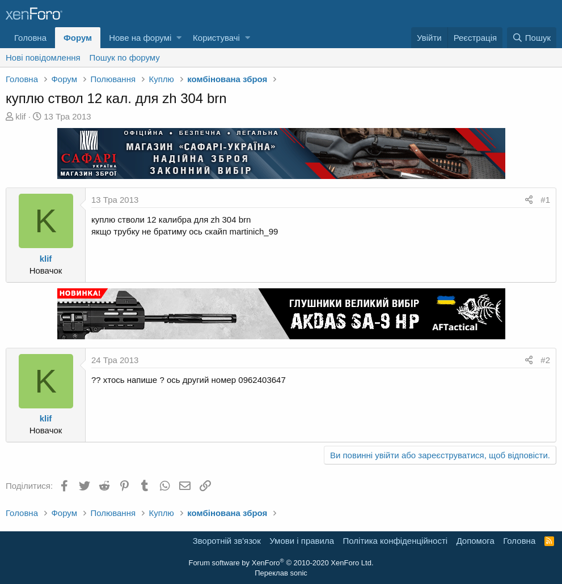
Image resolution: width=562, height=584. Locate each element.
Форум (78, 37)
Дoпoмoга (476, 540)
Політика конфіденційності (395, 540)
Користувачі (216, 37)
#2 (545, 360)
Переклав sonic (281, 573)
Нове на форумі (140, 37)
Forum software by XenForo (280, 563)
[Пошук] (531, 37)
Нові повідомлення (43, 57)
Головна (30, 37)
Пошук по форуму (125, 57)
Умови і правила (301, 540)
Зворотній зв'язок (227, 540)
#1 (545, 199)
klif (20, 116)
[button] (179, 37)
